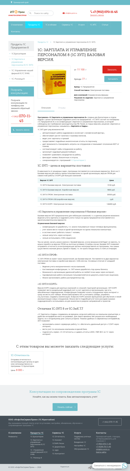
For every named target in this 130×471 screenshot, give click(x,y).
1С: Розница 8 (17, 78)
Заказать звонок (97, 15)
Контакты (101, 432)
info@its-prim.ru (103, 449)
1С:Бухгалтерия (18, 53)
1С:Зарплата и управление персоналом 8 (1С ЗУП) (22, 62)
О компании (14, 432)
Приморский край (19, 2)
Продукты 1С (36, 432)
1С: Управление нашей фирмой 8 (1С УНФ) (22, 72)
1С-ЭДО (55, 450)
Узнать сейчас (65, 407)
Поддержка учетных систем (82, 437)
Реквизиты (12, 436)
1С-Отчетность (20, 355)
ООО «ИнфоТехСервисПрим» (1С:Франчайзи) (31, 419)
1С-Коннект (57, 440)
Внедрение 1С (80, 442)
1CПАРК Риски (58, 443)
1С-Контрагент (58, 453)
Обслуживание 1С (81, 449)
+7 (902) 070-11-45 (103, 444)
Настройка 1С (80, 445)
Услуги (77, 432)
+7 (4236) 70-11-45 (103, 446)
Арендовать (113, 79)
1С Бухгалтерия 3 (78, 160)
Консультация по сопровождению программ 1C (65, 391)
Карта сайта (101, 452)
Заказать (112, 69)
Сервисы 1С (58, 432)
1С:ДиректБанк (58, 447)
